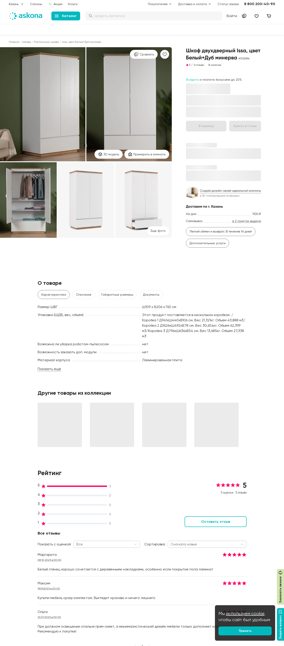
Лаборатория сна (77, 562)
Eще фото (158, 230)
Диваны (14, 543)
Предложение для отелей (248, 568)
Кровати (15, 537)
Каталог (66, 16)
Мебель (14, 574)
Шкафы (26, 41)
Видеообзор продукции (81, 574)
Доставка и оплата (133, 537)
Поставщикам (239, 555)
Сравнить (143, 54)
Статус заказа (228, 4)
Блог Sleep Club (186, 531)
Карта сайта (128, 609)
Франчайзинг (239, 562)
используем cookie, (245, 613)
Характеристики (53, 294)
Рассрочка (127, 585)
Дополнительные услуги (207, 243)
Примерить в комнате (147, 154)
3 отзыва (198, 64)
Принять (245, 631)
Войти (232, 16)
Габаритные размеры (117, 294)
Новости (70, 580)
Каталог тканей (131, 555)
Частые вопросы (76, 586)
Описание (83, 294)
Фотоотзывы (18, 580)
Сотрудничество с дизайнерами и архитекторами (243, 591)
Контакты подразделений (248, 531)
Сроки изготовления (134, 597)
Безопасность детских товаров (191, 550)
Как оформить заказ (134, 562)
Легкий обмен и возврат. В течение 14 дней (220, 231)
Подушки (15, 555)
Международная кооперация (251, 580)
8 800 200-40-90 (259, 4)
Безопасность (129, 603)
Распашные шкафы (46, 41)
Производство (74, 555)
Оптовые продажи (243, 537)
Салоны (36, 4)
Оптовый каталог (242, 574)
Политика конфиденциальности (135, 570)
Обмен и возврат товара (137, 591)
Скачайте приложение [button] (71, 625)
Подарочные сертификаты (139, 543)
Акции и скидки (130, 531)
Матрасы (16, 531)
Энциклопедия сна (188, 558)
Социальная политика (80, 537)
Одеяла (15, 562)
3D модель (108, 154)
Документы (151, 294)
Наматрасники (20, 549)
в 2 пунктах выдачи (246, 221)
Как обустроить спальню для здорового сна (195, 539)
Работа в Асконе (76, 549)
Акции (55, 4)
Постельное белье (23, 568)
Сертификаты (74, 568)
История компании (78, 543)
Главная (14, 41)
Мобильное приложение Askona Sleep (192, 567)
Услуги (72, 4)
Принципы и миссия (78, 531)
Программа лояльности (137, 549)
